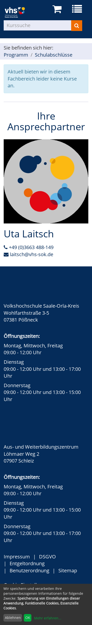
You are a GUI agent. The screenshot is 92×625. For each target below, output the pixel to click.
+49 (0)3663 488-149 (28, 247)
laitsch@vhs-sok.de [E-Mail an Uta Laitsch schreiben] (28, 254)
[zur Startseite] (18, 12)
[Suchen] (76, 25)
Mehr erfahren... (47, 618)
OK (27, 617)
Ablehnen (13, 617)
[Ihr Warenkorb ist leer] (58, 9)
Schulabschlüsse (53, 54)
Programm (16, 54)
